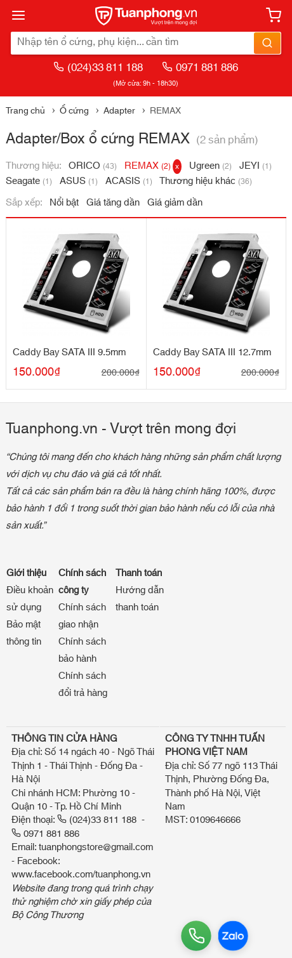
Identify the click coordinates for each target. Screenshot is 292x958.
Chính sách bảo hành (82, 650)
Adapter (119, 111)
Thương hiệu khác (205, 181)
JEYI (255, 165)
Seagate (29, 181)
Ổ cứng (74, 111)
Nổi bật (64, 202)
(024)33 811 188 (98, 67)
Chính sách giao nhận (82, 616)
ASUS (79, 181)
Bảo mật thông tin (23, 633)
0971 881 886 (200, 67)
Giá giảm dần (174, 202)
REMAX (153, 165)
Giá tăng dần (113, 202)
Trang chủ (25, 111)
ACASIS (128, 181)
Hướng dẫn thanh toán (140, 599)
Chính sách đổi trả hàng (82, 684)
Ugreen (210, 165)
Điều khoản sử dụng (29, 599)
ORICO (93, 165)
